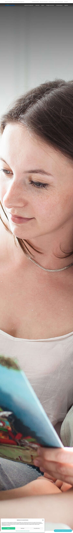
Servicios (37, 5)
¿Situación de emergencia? (18, 1)
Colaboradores (59, 5)
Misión (42, 5)
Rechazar (22, 528)
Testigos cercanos (50, 5)
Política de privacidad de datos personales (22, 530)
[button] (42, 520)
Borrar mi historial (8, 1)
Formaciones (51, 1)
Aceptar (8, 528)
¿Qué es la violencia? (28, 5)
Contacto (66, 1)
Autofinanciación (35, 1)
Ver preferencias (37, 528)
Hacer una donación (59, 1)
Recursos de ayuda (44, 1)
